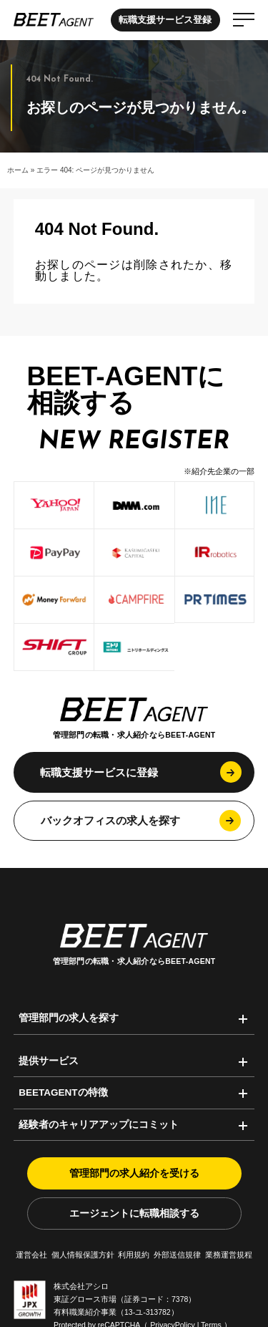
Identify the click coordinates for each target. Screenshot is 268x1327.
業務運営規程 (228, 1254)
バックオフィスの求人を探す (110, 820)
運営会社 (31, 1254)
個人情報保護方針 (82, 1254)
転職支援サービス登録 (165, 19)
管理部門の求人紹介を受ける (134, 1173)
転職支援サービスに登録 (99, 772)
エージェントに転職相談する (134, 1213)
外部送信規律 (177, 1254)
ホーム (18, 170)
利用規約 (133, 1254)
